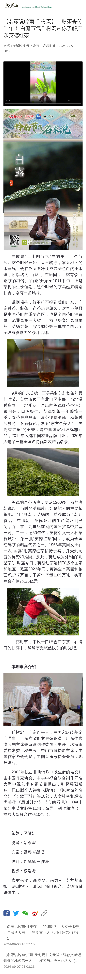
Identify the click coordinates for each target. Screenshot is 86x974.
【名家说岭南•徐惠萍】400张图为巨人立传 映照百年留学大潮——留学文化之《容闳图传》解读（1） (41, 932)
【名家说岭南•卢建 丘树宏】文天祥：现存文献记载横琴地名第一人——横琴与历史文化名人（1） (42, 958)
